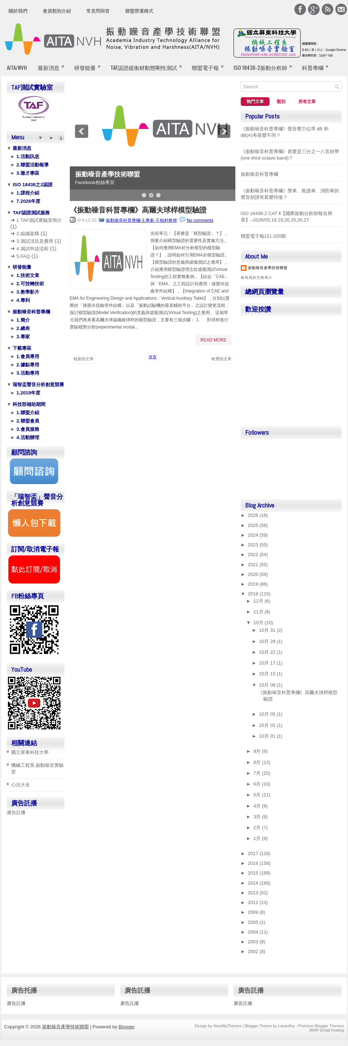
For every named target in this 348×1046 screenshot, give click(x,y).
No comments (200, 220)
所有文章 (307, 101)
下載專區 (22, 348)
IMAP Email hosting (326, 1030)
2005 (254, 922)
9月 (257, 751)
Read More (213, 340)
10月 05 (268, 714)
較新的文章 (84, 359)
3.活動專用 (27, 373)
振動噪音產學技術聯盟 (107, 174)
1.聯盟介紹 (27, 412)
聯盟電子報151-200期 (263, 236)
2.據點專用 (27, 364)
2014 (254, 883)
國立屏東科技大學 (30, 752)
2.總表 (22, 328)
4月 (257, 806)
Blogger (126, 1026)
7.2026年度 (27, 201)
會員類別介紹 (57, 11)
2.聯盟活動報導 (32, 164)
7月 (257, 773)
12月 (259, 601)
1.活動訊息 (27, 156)
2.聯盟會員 (27, 421)
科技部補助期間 (29, 404)
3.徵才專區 (27, 173)
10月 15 (268, 673)
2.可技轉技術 (29, 283)
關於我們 (18, 11)
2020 (254, 574)
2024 (254, 535)
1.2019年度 (27, 392)
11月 (259, 611)
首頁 (153, 357)
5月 (257, 794)
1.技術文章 (27, 275)
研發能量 (89, 64)
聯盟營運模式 (139, 11)
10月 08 (268, 685)
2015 (254, 873)
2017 (254, 853)
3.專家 (22, 336)
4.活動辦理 (27, 437)
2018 (254, 593)
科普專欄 (317, 64)
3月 (257, 816)
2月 (257, 827)
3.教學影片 (27, 292)
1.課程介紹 (27, 193)
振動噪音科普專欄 (31, 311)
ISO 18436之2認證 (32, 184)
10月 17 (268, 663)
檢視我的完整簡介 (256, 278)
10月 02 (268, 725)
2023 (254, 544)
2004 (254, 932)
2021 (254, 564)
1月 (257, 838)
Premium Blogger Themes (321, 1026)
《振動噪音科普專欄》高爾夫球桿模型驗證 (138, 210)
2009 (254, 912)
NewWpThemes (227, 1026)
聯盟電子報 (210, 64)
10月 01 (268, 736)
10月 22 (268, 652)
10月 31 (268, 630)
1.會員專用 (27, 356)
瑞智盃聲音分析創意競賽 (38, 384)
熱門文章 (255, 101)
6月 (257, 784)
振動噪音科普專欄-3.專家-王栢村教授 (141, 220)
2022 (254, 554)
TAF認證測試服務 (31, 212)
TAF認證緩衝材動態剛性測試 (148, 64)
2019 (254, 584)
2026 (254, 515)
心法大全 (20, 784)
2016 (254, 863)
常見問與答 (98, 11)
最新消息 (53, 64)
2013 (254, 892)
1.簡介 (22, 320)
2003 (254, 941)
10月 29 (268, 641)
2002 (254, 951)
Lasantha (286, 1026)
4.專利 (22, 300)
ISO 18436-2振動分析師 (265, 64)
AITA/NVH (17, 67)
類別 (281, 101)
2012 (254, 902)
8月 (257, 762)
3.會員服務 (27, 429)
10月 (259, 622)
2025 (254, 525)
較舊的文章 (221, 359)
